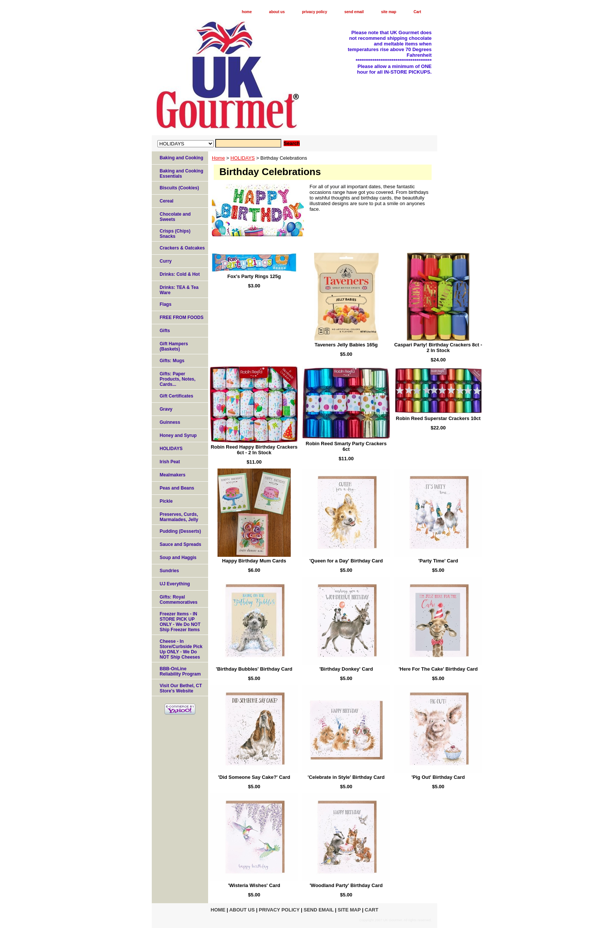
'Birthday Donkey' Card (346, 669)
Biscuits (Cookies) (179, 187)
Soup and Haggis (178, 557)
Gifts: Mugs (172, 360)
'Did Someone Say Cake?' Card (254, 777)
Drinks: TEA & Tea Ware (179, 290)
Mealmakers (173, 475)
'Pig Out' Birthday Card (438, 777)
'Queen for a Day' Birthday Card (346, 561)
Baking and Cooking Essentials (181, 173)
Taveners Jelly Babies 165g (346, 345)
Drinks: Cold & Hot (180, 274)
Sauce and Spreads (180, 544)
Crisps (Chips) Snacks (175, 233)
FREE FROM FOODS (182, 317)
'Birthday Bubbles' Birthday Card (254, 669)
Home (218, 158)
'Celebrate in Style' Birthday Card (346, 777)
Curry (166, 261)
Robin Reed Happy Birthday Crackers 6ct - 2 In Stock (254, 449)
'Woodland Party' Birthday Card (346, 885)
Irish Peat (170, 461)
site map (388, 12)
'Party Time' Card (438, 561)
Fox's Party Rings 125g (254, 276)
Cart (417, 12)
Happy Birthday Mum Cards (254, 561)
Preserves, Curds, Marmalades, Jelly (179, 517)
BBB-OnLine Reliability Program (180, 671)
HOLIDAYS (243, 158)
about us (277, 12)
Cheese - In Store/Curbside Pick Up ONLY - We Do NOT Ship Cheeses (181, 649)
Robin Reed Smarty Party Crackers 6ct (346, 446)
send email (354, 12)
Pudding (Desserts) (180, 531)
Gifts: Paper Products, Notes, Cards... (177, 379)
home (247, 12)
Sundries (169, 570)
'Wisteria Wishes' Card (254, 885)
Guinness (170, 422)
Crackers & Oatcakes (182, 248)
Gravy (166, 409)
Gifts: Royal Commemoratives (179, 599)
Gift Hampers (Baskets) (174, 346)
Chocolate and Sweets (175, 217)
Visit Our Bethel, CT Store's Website (181, 688)
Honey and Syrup (178, 435)
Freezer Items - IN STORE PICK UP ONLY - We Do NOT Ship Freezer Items (180, 621)
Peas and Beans (177, 488)
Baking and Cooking (181, 157)
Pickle (166, 501)
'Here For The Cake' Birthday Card (438, 669)
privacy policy (314, 12)
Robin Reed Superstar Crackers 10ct (438, 418)
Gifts (165, 330)
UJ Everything (175, 583)
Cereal (167, 201)
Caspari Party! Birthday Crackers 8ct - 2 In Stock (438, 347)
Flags (165, 304)
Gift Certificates (176, 396)
